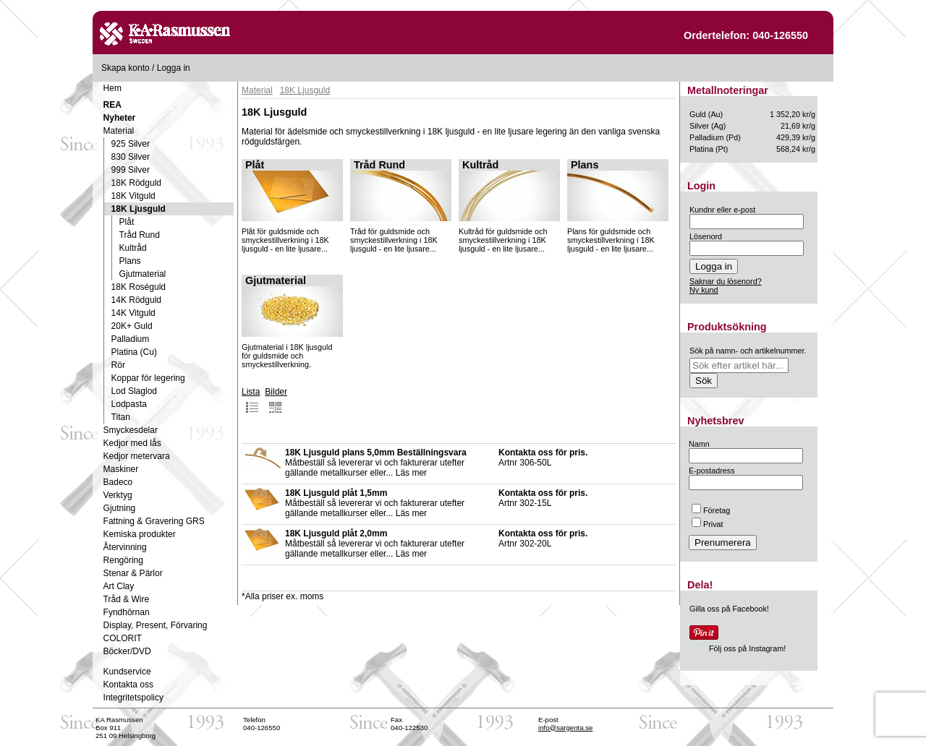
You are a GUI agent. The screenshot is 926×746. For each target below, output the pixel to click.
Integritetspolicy (133, 698)
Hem (112, 88)
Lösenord (705, 236)
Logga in (173, 68)
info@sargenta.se (565, 728)
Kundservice (127, 671)
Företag (711, 510)
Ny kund (703, 290)
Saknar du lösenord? (725, 281)
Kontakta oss (128, 684)
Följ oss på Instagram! (747, 648)
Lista (251, 400)
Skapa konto (125, 68)
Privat (707, 524)
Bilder (276, 400)
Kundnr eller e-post (722, 209)
